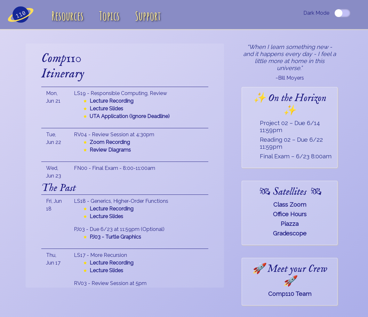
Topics (109, 16)
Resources (68, 16)
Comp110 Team (289, 293)
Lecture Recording (111, 101)
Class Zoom (289, 204)
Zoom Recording (110, 142)
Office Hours (290, 214)
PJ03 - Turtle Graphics (115, 237)
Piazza (290, 223)
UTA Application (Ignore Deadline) (130, 116)
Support (148, 16)
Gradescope (290, 233)
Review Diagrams (110, 150)
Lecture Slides (106, 109)
